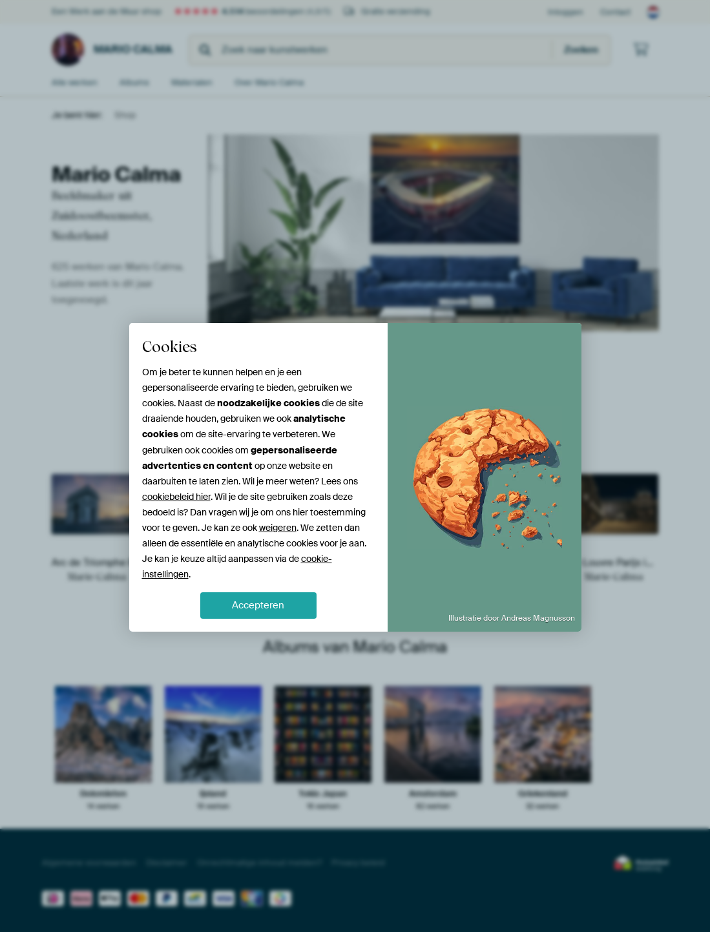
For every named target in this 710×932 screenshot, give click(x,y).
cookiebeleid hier (176, 496)
